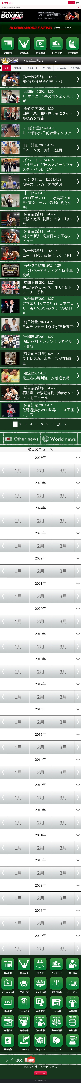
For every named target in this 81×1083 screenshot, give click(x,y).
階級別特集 (56, 991)
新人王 (40, 972)
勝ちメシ (40, 1048)
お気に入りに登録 (40, 1073)
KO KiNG (18, 68)
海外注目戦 (56, 1029)
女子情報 (47, 68)
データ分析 (73, 51)
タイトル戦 (40, 991)
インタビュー (73, 991)
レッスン (56, 1048)
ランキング (56, 51)
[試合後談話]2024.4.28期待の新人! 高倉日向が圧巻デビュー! (47, 236)
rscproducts (61, 68)
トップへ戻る (18, 1060)
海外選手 (40, 1029)
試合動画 (8, 1010)
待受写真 (40, 1010)
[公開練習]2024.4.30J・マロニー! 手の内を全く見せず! (47, 96)
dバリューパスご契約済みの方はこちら (12, 7)
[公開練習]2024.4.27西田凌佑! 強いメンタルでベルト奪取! (47, 341)
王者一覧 (24, 991)
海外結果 (24, 1029)
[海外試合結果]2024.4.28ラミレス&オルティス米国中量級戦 (47, 270)
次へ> (61, 424)
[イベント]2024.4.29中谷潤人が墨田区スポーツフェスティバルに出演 (47, 165)
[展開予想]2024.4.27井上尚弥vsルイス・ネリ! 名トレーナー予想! (46, 287)
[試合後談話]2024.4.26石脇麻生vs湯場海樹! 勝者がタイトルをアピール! (48, 393)
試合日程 (8, 51)
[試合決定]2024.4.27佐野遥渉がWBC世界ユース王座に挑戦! (48, 410)
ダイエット (32, 68)
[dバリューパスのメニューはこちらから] (77, 3)
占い (73, 1048)
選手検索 (73, 972)
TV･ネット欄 (8, 991)
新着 (7, 68)
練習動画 (40, 51)
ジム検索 (56, 1010)
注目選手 (73, 1010)
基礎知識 (8, 1048)
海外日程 (8, 1029)
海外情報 (73, 1029)
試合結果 (24, 51)
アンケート (24, 1048)
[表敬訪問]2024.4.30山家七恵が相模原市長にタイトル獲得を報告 (47, 113)
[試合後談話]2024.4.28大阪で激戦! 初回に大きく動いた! (47, 219)
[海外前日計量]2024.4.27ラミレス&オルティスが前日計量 (47, 358)
